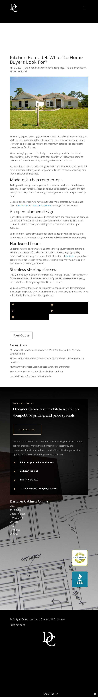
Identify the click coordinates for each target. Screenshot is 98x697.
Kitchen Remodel (18, 71)
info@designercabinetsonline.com (37, 462)
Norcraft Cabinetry (42, 205)
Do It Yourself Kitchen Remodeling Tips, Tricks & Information (55, 67)
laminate (69, 256)
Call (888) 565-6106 (29, 471)
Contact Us (27, 429)
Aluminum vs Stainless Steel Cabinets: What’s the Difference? (40, 366)
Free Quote (21, 335)
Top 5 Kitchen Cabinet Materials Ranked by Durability (36, 371)
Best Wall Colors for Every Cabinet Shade (30, 376)
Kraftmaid (23, 205)
